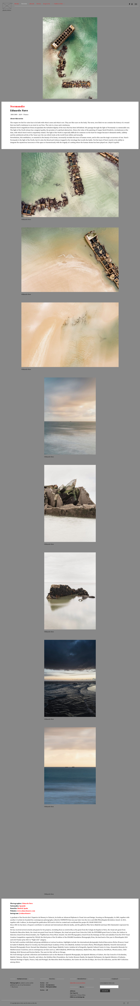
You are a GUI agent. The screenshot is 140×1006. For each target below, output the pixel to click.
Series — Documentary (47, 985)
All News (72, 991)
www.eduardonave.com (26, 911)
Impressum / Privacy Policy (77, 995)
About (31, 4)
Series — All (44, 990)
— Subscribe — (58, 4)
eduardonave (26, 913)
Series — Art (44, 983)
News (39, 4)
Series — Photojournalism (48, 987)
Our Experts (74, 993)
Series (24, 4)
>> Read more (14, 987)
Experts (46, 4)
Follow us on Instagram (77, 997)
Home (17, 4)
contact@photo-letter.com (107, 983)
